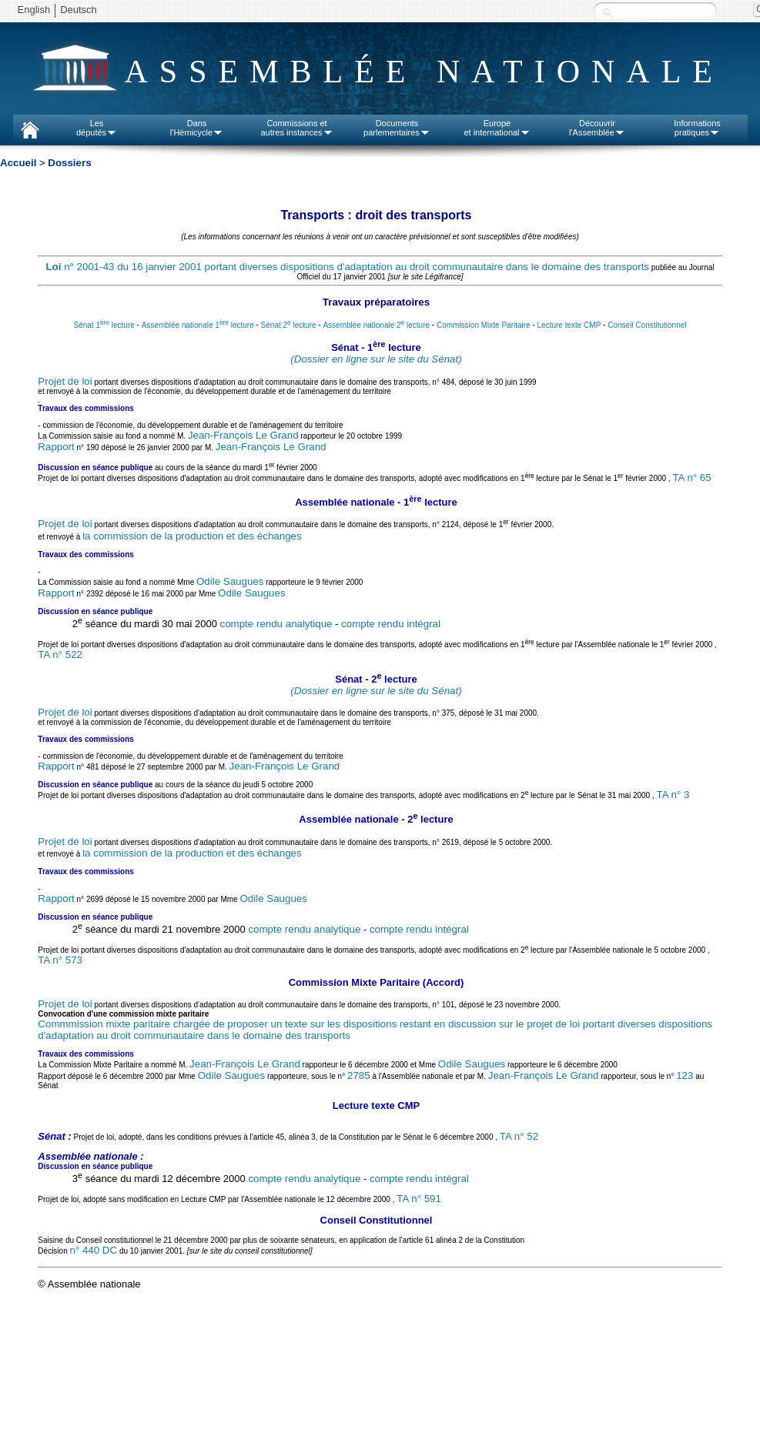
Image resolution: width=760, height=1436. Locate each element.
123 (684, 1075)
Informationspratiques (697, 128)
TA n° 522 (60, 654)
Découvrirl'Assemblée (597, 128)
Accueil (18, 163)
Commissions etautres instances (296, 128)
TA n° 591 (419, 1198)
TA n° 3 (672, 795)
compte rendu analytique (276, 624)
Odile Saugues (229, 581)
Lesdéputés (96, 128)
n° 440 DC (93, 1250)
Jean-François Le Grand (243, 435)
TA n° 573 (60, 960)
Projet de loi (65, 381)
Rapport (56, 447)
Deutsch (78, 9)
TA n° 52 (519, 1136)
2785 (358, 1075)
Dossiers (69, 163)
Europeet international (497, 128)
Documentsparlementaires (396, 128)
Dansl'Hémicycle (196, 128)
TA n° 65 (691, 477)
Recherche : (607, 11)
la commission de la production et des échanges (192, 536)
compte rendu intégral (390, 624)
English (34, 9)
